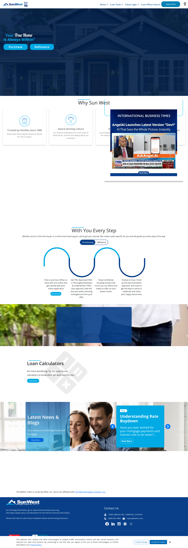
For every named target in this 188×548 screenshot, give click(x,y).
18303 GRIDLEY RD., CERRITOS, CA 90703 (125, 514)
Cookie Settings (141, 542)
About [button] (103, 4)
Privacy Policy (36, 545)
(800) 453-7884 (114, 518)
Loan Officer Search (150, 4)
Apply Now (171, 4)
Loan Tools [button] (115, 4)
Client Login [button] (131, 4)
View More (33, 381)
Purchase (16, 47)
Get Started (55, 294)
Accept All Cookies (158, 542)
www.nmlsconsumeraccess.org (46, 510)
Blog (123, 410)
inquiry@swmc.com (135, 518)
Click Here (16, 518)
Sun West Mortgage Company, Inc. (90, 492)
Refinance (42, 47)
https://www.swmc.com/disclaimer (24, 513)
